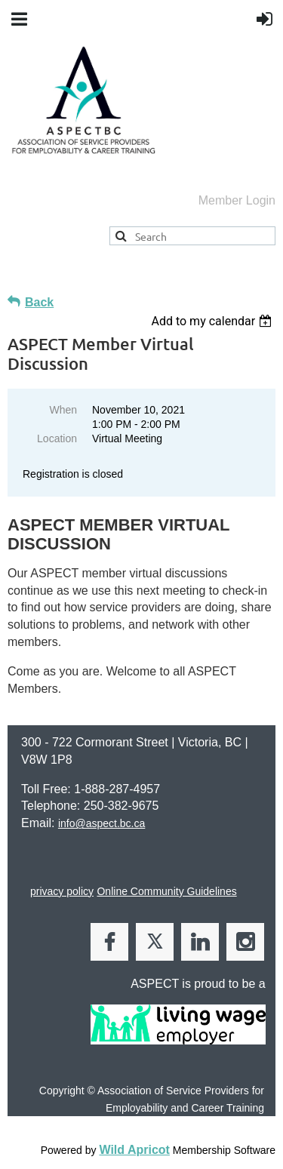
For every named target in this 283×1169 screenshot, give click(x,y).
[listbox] (213, 321)
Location (57, 438)
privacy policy (62, 891)
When (63, 410)
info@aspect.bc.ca (101, 823)
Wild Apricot (134, 1149)
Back (39, 302)
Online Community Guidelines (166, 891)
